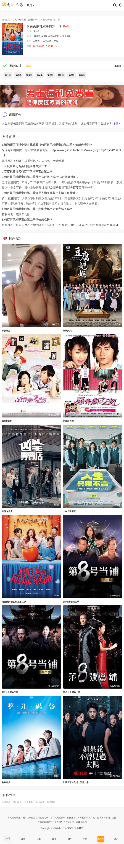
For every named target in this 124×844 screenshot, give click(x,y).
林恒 (62, 36)
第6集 (61, 75)
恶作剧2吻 (7, 421)
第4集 (40, 75)
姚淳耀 (44, 36)
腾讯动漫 (7, 198)
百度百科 (78, 187)
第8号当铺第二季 (10, 692)
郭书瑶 (37, 36)
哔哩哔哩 (51, 802)
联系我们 (82, 822)
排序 (118, 66)
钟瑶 (50, 36)
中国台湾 (47, 41)
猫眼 (4, 214)
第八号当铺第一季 (71, 692)
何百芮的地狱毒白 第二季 (14, 602)
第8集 (82, 75)
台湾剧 (31, 19)
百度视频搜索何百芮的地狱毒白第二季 (28, 171)
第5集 (50, 75)
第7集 (71, 75)
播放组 (29, 66)
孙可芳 (55, 36)
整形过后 (6, 782)
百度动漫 (6, 802)
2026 (56, 41)
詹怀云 (67, 36)
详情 (116, 123)
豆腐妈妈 (67, 330)
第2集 (18, 75)
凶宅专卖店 (7, 511)
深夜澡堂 (6, 330)
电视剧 (22, 19)
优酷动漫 (39, 802)
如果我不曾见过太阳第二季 (76, 782)
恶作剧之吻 (68, 421)
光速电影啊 (9, 150)
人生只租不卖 (69, 511)
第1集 (8, 75)
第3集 (29, 75)
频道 (30, 5)
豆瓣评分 (112, 225)
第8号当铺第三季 (71, 602)
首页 (14, 19)
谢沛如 (37, 31)
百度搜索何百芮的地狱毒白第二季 (25, 166)
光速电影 (28, 802)
